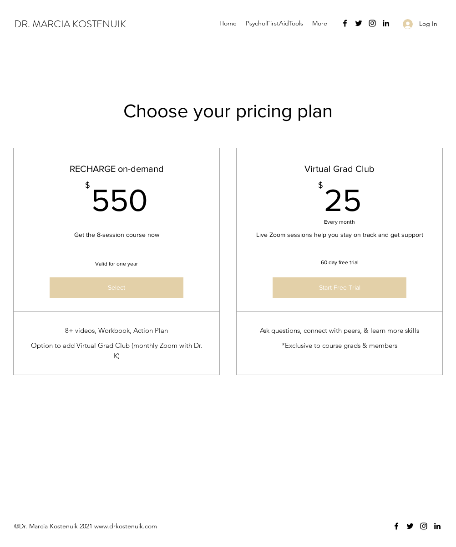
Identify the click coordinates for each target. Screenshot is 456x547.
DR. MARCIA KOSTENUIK (70, 24)
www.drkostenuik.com (125, 526)
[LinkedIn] (385, 23)
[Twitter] (358, 23)
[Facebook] (345, 23)
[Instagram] (372, 23)
